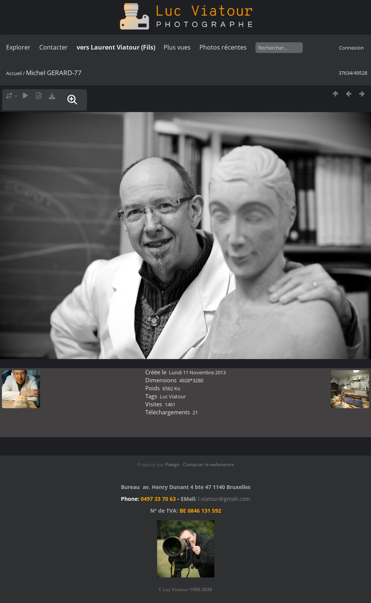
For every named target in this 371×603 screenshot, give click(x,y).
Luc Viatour (173, 396)
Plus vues (177, 47)
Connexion (351, 47)
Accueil (14, 73)
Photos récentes (223, 47)
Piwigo (172, 464)
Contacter (53, 47)
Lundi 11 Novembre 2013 (197, 372)
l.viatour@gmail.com (224, 498)
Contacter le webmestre (208, 464)
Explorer (18, 47)
